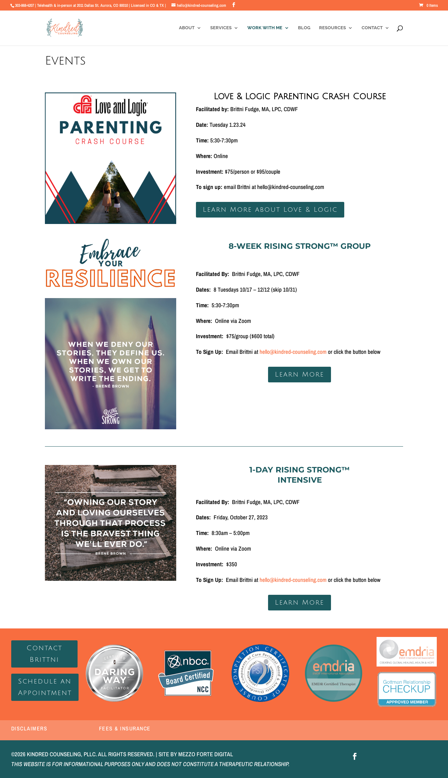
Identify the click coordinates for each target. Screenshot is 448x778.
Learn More (299, 374)
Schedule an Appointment (45, 687)
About (187, 27)
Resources (332, 27)
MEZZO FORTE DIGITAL (205, 754)
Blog (304, 27)
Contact (372, 27)
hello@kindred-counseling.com (293, 352)
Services (221, 27)
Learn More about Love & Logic (270, 209)
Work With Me (264, 27)
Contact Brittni (44, 653)
